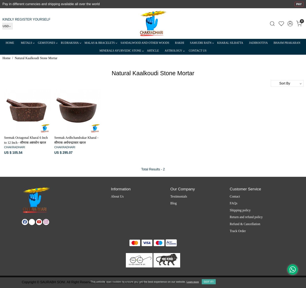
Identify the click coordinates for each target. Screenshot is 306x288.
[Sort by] (287, 83)
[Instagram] (46, 222)
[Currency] (7, 26)
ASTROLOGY (174, 50)
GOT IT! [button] (209, 281)
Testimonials (178, 196)
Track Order (238, 231)
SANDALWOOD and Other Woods (145, 42)
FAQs (233, 203)
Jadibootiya (258, 42)
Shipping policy (240, 210)
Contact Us (197, 50)
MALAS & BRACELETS (101, 42)
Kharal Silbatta (230, 42)
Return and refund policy (246, 217)
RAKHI (179, 42)
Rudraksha (71, 42)
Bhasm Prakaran (287, 42)
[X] (32, 222)
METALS (27, 42)
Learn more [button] (193, 281)
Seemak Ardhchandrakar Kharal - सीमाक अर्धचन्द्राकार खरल (76, 140)
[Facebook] (25, 222)
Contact (235, 196)
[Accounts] (290, 23)
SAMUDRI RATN (202, 42)
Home (10, 42)
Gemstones (47, 42)
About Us (117, 196)
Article (153, 50)
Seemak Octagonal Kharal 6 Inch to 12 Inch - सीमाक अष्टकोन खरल (26, 140)
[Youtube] (39, 222)
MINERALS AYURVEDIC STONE (122, 50)
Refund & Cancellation (245, 224)
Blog (173, 203)
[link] (272, 24)
